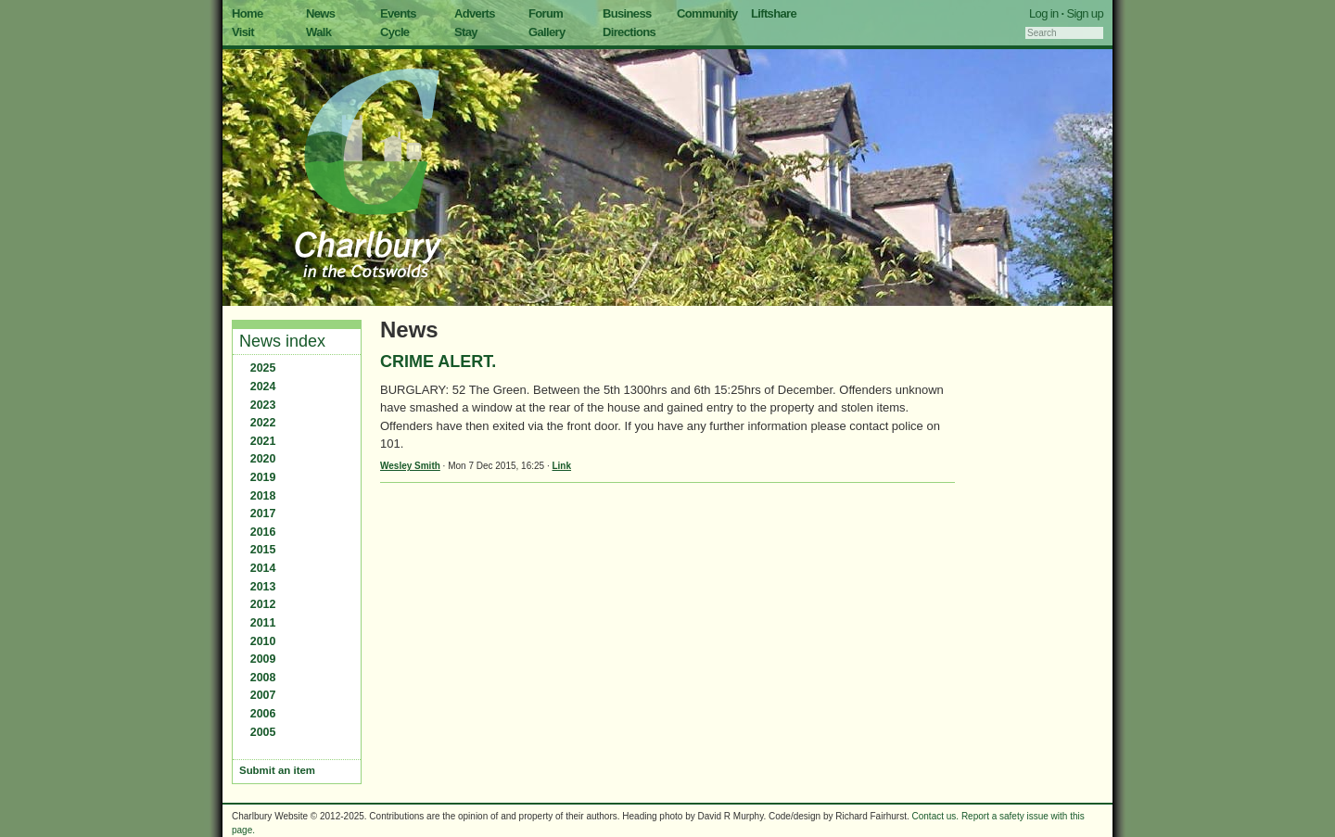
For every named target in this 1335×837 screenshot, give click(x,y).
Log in (1044, 13)
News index (282, 341)
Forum (545, 13)
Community (707, 13)
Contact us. (936, 816)
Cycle (394, 32)
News (320, 13)
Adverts (474, 13)
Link (561, 466)
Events (398, 13)
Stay (465, 32)
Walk (318, 32)
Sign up (1084, 13)
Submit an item (277, 770)
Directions (629, 32)
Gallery (547, 32)
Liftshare (773, 13)
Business (627, 13)
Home (247, 13)
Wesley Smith (410, 466)
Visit (243, 32)
